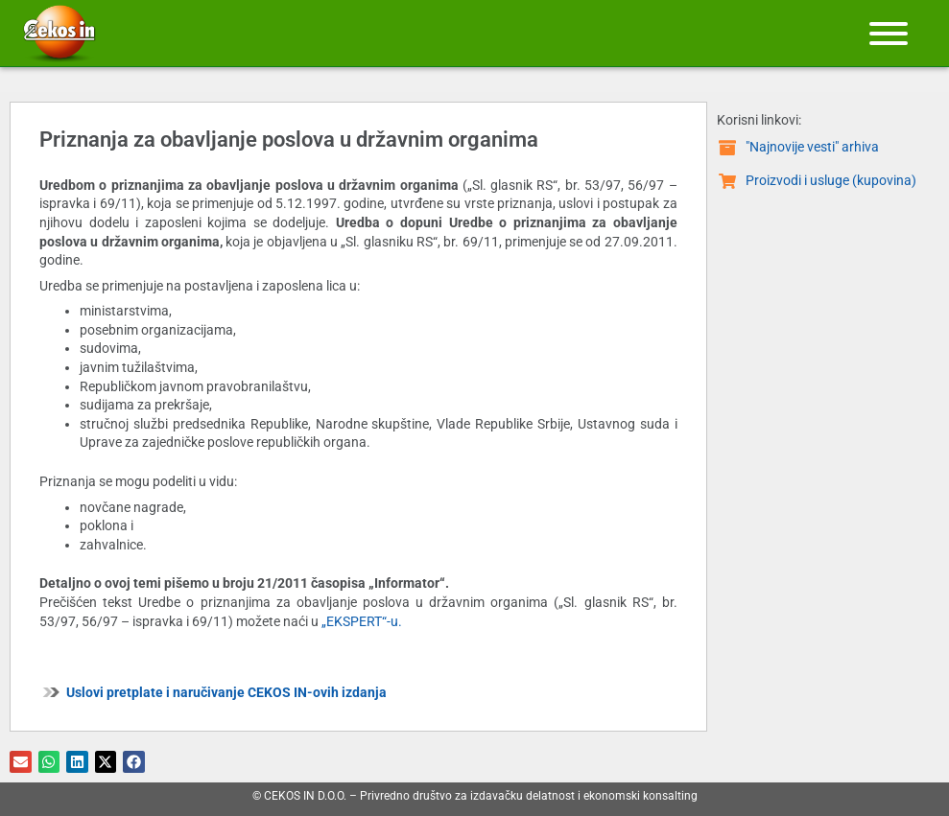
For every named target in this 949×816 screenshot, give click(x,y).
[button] (21, 762)
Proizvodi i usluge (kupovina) (831, 180)
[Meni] (888, 33)
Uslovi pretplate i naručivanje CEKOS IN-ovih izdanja (226, 692)
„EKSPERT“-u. (361, 621)
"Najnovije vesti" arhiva (812, 146)
